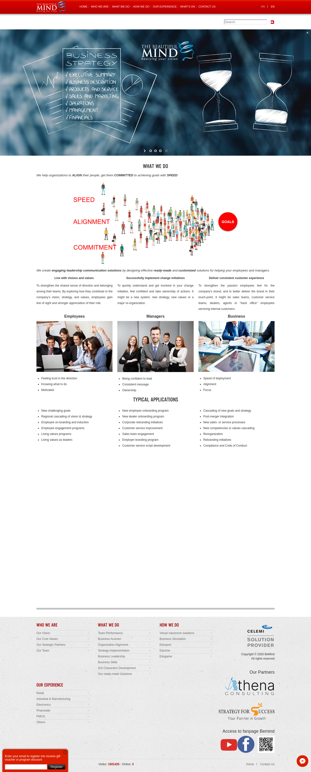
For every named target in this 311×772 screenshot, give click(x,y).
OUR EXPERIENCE (165, 6)
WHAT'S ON (187, 6)
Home (250, 764)
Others (40, 722)
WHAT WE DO (121, 6)
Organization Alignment (113, 644)
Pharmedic (43, 710)
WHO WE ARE (100, 6)
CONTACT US (207, 6)
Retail (40, 693)
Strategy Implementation (114, 650)
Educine (165, 650)
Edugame (166, 656)
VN (263, 6)
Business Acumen (109, 639)
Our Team (42, 650)
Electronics (43, 704)
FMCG (40, 716)
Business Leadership (111, 656)
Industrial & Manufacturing (53, 699)
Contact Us (267, 764)
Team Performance (110, 633)
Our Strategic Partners (50, 644)
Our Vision (43, 633)
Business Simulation (173, 639)
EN (273, 6)
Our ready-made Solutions (115, 674)
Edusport (165, 644)
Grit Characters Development (117, 668)
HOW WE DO (141, 6)
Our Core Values (47, 639)
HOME (83, 6)
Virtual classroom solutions (177, 633)
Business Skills (107, 662)
